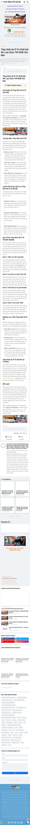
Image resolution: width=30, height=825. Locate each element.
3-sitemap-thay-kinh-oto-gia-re (8, 717)
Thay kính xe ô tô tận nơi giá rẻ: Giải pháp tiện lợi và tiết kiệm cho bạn (22, 492)
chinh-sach (8, 720)
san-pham (4, 735)
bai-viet (18, 717)
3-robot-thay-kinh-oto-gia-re (8, 715)
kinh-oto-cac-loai (20, 730)
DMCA (16, 722)
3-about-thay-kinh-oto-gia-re (8, 702)
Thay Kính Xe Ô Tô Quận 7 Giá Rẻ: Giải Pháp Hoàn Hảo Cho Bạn (22, 509)
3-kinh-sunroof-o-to (6, 712)
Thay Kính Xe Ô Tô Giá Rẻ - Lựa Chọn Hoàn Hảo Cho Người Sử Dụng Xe (8, 509)
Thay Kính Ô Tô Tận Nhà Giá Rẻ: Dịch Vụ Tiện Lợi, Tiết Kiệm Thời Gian (7, 492)
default (3, 722)
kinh (10, 730)
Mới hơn (4, 534)
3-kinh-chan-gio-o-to (20, 707)
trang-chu (4, 745)
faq (24, 722)
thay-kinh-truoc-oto (6, 742)
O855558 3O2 (19, 32)
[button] (2, 2)
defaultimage (10, 722)
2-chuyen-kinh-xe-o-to (22, 697)
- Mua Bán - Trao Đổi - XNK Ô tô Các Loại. (10, 583)
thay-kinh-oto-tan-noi (15, 740)
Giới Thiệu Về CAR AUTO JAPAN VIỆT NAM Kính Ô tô (18, 612)
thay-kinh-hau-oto (17, 737)
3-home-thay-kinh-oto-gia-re (8, 707)
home (16, 727)
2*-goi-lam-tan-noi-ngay (19, 700)
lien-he (12, 732)
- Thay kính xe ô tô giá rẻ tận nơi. (8, 579)
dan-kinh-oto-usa (21, 720)
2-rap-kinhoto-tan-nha (7, 700)
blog (3, 720)
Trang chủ (3, 46)
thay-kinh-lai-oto (5, 740)
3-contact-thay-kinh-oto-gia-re (8, 705)
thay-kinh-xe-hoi (15, 742)
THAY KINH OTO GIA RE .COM (7, 576)
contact (14, 720)
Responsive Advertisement (15, 42)
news (16, 732)
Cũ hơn (26, 534)
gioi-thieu (4, 725)
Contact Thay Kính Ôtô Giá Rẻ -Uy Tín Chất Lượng (18, 617)
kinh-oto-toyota (5, 732)
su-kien (20, 735)
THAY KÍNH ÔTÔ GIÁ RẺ (12, 2)
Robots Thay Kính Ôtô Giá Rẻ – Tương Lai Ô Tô (18, 628)
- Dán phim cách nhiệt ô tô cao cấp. (9, 581)
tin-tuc (22, 742)
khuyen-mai (4, 730)
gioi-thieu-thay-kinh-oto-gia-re (14, 725)
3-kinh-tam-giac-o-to (16, 712)
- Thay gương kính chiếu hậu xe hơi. (9, 582)
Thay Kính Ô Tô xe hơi (7, 737)
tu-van (9, 745)
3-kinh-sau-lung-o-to (17, 710)
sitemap (15, 735)
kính (13, 730)
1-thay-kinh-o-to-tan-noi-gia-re (8, 697)
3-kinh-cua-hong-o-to (6, 710)
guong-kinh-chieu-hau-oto (7, 727)
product (21, 732)
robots (26, 732)
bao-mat (24, 717)
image (20, 727)
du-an (20, 722)
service (9, 735)
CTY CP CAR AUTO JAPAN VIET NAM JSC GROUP (18, 622)
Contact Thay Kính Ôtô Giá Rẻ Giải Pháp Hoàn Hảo (12, 608)
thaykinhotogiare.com (9, 378)
